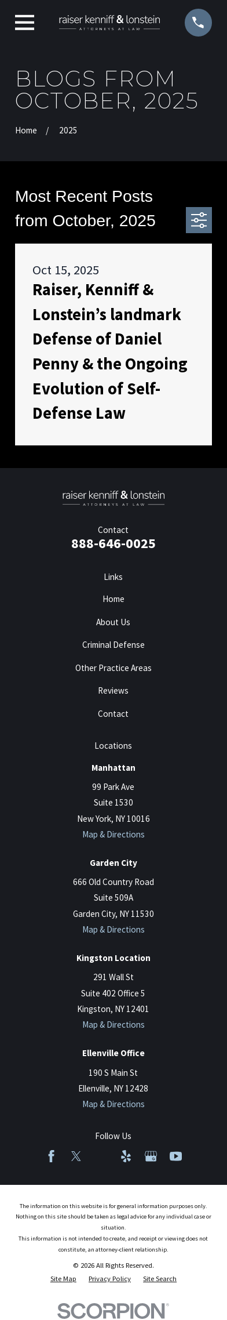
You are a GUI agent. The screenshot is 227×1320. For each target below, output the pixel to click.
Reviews (113, 690)
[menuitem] (63, 1279)
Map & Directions (113, 834)
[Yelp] (126, 1156)
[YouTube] (176, 1156)
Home (113, 598)
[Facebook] (51, 1156)
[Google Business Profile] (151, 1156)
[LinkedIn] (101, 1156)
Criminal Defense (113, 644)
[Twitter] (76, 1156)
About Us (113, 622)
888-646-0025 (113, 543)
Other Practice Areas (113, 667)
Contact (113, 713)
